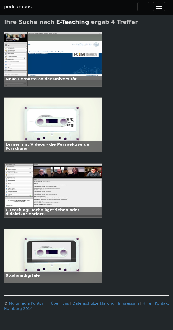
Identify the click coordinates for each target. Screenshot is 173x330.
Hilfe (147, 303)
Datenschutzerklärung (93, 303)
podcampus (18, 7)
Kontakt (162, 303)
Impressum (128, 303)
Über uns (60, 303)
